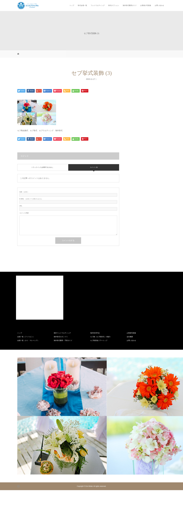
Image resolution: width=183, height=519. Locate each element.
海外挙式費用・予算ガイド (63, 340)
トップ (71, 5)
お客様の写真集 (145, 5)
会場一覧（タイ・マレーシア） (28, 340)
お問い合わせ (159, 5)
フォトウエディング (98, 5)
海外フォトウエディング (62, 333)
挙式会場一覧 (82, 5)
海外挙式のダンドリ (61, 337)
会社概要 (130, 337)
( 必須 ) (23, 192)
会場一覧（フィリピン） (25, 337)
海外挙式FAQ (95, 333)
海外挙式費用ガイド (130, 5)
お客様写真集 (131, 333)
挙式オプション (113, 5)
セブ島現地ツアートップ (98, 340)
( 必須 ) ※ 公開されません (30, 199)
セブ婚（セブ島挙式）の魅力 (100, 337)
